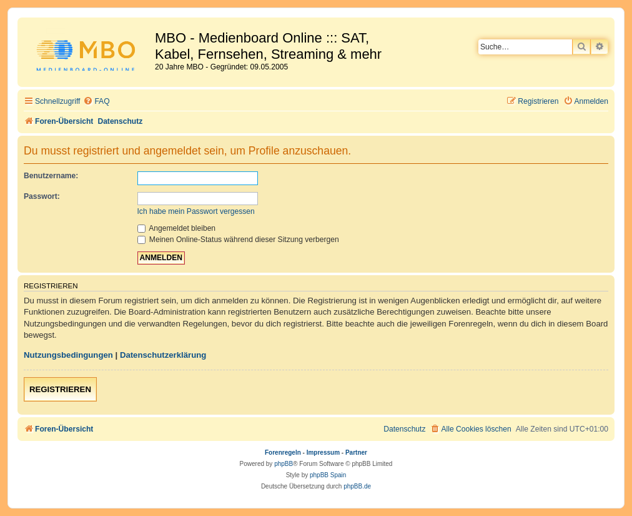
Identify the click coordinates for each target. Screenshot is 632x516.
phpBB (283, 463)
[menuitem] (96, 101)
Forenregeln (283, 452)
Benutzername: (51, 175)
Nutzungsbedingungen (68, 355)
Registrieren (60, 389)
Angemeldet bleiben (176, 228)
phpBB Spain (328, 475)
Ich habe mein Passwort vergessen (196, 211)
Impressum (323, 452)
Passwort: (42, 196)
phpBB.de (357, 486)
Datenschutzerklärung (163, 355)
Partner (356, 452)
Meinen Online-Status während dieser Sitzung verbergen (238, 239)
